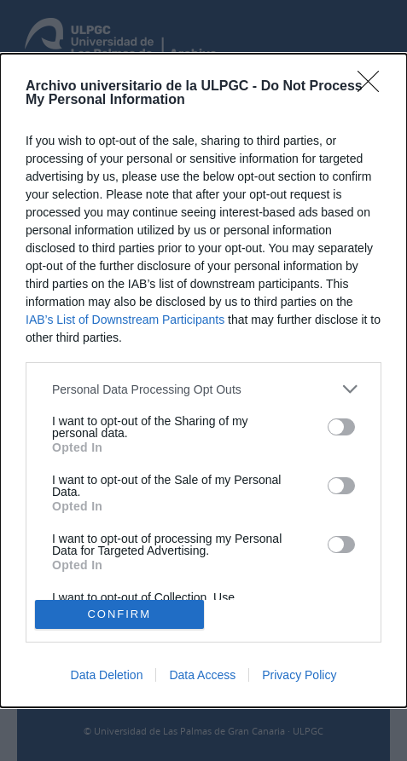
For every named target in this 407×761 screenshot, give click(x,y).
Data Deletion (107, 675)
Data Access (202, 675)
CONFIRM (119, 614)
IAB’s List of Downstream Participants (125, 319)
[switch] (341, 426)
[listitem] (203, 389)
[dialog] (203, 380)
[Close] (374, 87)
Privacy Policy (299, 675)
